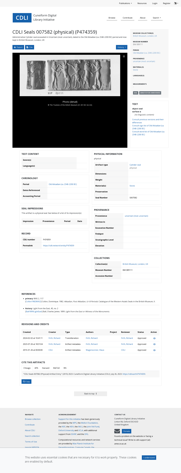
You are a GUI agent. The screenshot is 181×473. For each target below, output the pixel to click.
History (120, 47)
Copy (26, 381)
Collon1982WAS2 (33, 301)
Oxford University (66, 430)
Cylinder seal (135, 165)
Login (154, 3)
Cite (30, 47)
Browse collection (32, 419)
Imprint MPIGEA (32, 447)
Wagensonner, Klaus (95, 350)
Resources (142, 3)
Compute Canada (82, 447)
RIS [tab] (65, 368)
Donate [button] (126, 431)
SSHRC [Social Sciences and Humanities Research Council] (74, 434)
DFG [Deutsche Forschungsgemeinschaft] (86, 434)
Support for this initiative (69, 419)
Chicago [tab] (27, 368)
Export (18, 47)
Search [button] (156, 17)
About (142, 17)
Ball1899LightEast (34, 311)
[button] (176, 3)
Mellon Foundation (89, 423)
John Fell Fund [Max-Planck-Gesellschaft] (93, 426)
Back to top (90, 393)
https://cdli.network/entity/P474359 (58, 245)
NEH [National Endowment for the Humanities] (72, 426)
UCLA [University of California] (80, 430)
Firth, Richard (54, 338)
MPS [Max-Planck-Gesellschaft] (75, 423)
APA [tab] (36, 368)
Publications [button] (124, 3)
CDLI (51, 350)
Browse (112, 17)
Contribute (127, 17)
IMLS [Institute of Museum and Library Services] (80, 426)
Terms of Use (31, 441)
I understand (149, 457)
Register (166, 3)
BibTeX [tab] (56, 368)
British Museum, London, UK (145, 36)
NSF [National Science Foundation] (63, 426)
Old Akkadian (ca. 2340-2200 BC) (146, 53)
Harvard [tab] (45, 368)
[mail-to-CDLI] (117, 432)
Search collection (32, 436)
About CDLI (30, 430)
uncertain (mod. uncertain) (144, 61)
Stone (135, 70)
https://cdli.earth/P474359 (134, 374)
